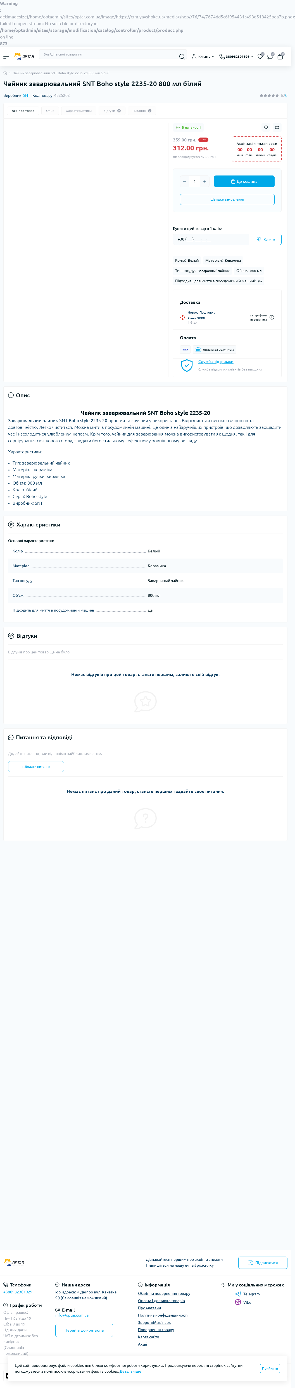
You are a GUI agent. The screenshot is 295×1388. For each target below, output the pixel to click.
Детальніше (130, 1371)
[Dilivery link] (272, 317)
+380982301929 (17, 1292)
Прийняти (270, 1368)
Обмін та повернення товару (164, 1293)
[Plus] (204, 181)
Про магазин (149, 1308)
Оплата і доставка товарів (161, 1300)
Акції (142, 1344)
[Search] (182, 56)
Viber (244, 1302)
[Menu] (6, 57)
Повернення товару (156, 1329)
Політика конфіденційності (163, 1315)
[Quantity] (194, 181)
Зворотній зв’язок (154, 1322)
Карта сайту (148, 1337)
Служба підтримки (216, 361)
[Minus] (184, 181)
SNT (26, 95)
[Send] (266, 239)
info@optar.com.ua (72, 1315)
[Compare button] (277, 127)
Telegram (247, 1293)
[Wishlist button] (265, 127)
